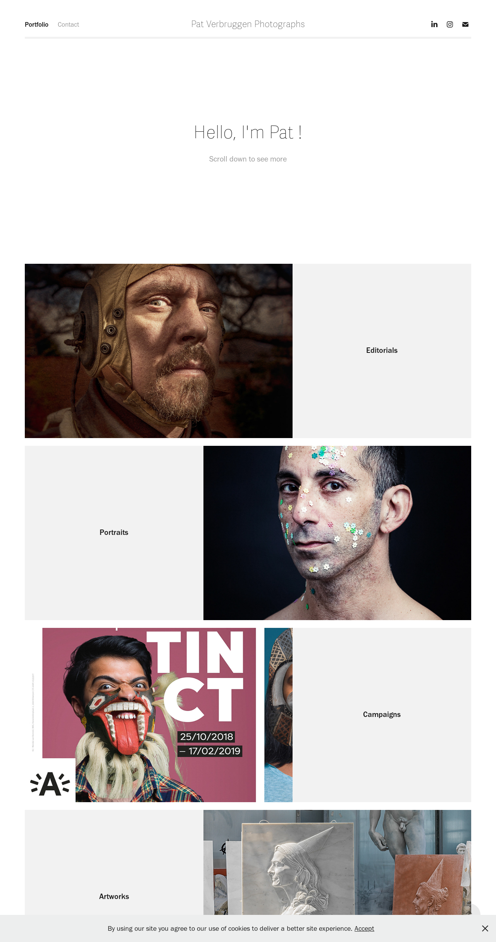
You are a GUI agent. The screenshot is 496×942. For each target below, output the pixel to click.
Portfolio (36, 24)
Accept (364, 928)
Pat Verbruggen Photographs (248, 24)
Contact (68, 24)
